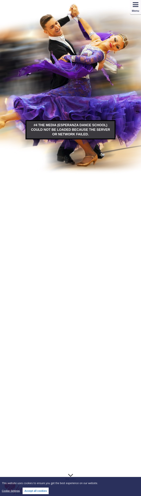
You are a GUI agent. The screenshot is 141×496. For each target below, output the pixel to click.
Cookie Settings (11, 490)
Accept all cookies (35, 490)
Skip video (70, 478)
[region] (70, 486)
